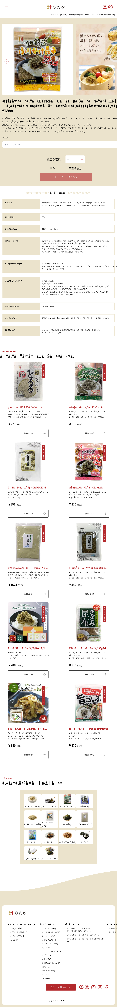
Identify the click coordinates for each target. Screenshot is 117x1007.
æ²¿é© (14, 939)
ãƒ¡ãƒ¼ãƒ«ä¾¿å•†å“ (52, 962)
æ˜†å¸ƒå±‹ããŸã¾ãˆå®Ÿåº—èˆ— (84, 934)
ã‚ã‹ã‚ (47, 947)
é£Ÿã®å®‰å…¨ (18, 932)
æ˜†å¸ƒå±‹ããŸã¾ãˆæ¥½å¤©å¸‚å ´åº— (85, 940)
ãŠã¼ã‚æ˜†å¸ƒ (50, 943)
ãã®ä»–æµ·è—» (51, 951)
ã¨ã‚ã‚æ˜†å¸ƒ (49, 928)
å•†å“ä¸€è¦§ (47, 924)
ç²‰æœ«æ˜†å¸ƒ (48, 970)
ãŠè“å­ (47, 955)
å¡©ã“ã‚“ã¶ (49, 939)
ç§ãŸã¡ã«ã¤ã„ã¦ (22, 924)
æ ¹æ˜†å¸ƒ (46, 978)
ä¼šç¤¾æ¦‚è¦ (16, 928)
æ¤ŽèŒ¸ (46, 966)
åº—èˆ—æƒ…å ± (73, 924)
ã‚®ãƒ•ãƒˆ (46, 959)
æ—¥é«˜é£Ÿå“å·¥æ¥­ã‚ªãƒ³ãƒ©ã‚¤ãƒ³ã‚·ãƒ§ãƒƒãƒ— (80, 929)
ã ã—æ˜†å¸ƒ (48, 936)
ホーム (53, 14)
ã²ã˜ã (47, 974)
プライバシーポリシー (58, 1000)
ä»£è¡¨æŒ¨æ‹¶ (17, 936)
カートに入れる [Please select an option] (65, 177)
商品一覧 (63, 15)
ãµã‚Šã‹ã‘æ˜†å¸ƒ (51, 932)
